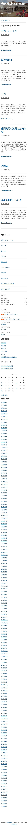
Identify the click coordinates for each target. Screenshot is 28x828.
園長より (3, 348)
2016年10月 (4, 724)
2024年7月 (4, 462)
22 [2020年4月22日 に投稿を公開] (9, 388)
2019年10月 (4, 622)
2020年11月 (4, 586)
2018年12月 (4, 651)
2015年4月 (4, 775)
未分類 (3, 354)
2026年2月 (4, 408)
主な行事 (3, 251)
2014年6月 (4, 803)
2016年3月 (4, 744)
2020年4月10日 (5, 169)
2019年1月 (4, 648)
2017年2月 (4, 713)
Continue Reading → (6, 50)
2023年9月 (4, 490)
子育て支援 (4, 351)
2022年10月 (4, 521)
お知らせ (3, 245)
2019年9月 (4, 625)
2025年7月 (4, 428)
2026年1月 (4, 411)
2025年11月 (4, 416)
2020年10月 (4, 589)
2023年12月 (4, 481)
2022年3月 (4, 541)
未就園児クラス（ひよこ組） (9, 357)
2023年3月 (4, 507)
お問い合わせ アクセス (7, 240)
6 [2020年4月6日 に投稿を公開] (1, 383)
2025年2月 (4, 442)
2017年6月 (4, 701)
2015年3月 (4, 778)
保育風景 (3, 343)
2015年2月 (4, 781)
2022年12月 (4, 515)
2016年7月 (4, 733)
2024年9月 (4, 456)
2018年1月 (4, 682)
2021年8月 (4, 560)
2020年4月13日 (5, 135)
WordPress (9, 822)
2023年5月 (4, 501)
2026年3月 (4, 405)
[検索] (15, 13)
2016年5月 (4, 738)
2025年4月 (4, 436)
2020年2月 (4, 611)
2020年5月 (4, 603)
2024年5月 (4, 467)
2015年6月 (4, 769)
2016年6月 (4, 735)
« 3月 (2, 395)
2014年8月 (4, 798)
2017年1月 (4, 716)
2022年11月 (4, 518)
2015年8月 (4, 764)
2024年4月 (4, 470)
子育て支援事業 (5, 267)
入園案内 (3, 256)
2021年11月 (4, 552)
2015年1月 (4, 783)
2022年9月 (4, 524)
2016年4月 (4, 741)
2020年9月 (4, 591)
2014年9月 (4, 795)
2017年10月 (4, 690)
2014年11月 (4, 789)
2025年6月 (4, 430)
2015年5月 (4, 772)
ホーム (2, 20)
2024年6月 (4, 464)
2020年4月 (4, 606)
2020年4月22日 (5, 98)
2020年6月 (4, 600)
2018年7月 (4, 665)
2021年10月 (4, 555)
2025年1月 (4, 445)
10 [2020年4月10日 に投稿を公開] (16, 383)
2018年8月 (4, 662)
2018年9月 (4, 659)
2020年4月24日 (5, 63)
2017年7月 (4, 699)
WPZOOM (14, 824)
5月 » (6, 395)
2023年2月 (4, 510)
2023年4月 (4, 504)
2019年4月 (4, 639)
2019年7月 (4, 631)
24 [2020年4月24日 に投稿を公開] (16, 388)
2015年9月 (4, 761)
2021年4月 (4, 572)
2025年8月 (4, 425)
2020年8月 (4, 594)
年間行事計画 (4, 278)
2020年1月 (4, 614)
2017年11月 (4, 687)
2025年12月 (4, 414)
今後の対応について (11, 200)
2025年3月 (4, 439)
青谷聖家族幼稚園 (14, 4)
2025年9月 (4, 422)
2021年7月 (4, 563)
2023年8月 (4, 493)
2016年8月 (4, 730)
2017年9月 (4, 693)
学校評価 (3, 273)
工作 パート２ (9, 31)
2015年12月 (4, 752)
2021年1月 (4, 580)
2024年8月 (4, 459)
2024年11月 (4, 450)
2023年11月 (4, 484)
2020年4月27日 (5, 35)
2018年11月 (4, 653)
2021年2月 (4, 577)
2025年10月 (4, 419)
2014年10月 (4, 792)
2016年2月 (4, 747)
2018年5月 (4, 670)
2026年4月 (4, 402)
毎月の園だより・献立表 (7, 283)
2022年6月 (4, 532)
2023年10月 (4, 487)
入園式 (4, 166)
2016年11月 (4, 721)
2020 (6, 20)
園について (4, 262)
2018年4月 (4, 673)
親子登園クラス (5, 289)
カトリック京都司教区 (7, 366)
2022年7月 (4, 529)
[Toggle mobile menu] (2, 12)
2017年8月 (4, 696)
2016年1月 (4, 750)
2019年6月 (4, 634)
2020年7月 (4, 597)
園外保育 (3, 345)
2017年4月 (4, 707)
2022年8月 (4, 526)
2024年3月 (4, 473)
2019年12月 (4, 617)
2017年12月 (4, 685)
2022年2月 (4, 543)
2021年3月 (4, 574)
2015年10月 (4, 758)
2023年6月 (4, 498)
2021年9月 (4, 558)
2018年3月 (4, 676)
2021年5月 (4, 569)
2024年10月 (4, 453)
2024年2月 (4, 476)
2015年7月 (4, 766)
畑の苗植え (6, 60)
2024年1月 (4, 478)
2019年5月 (4, 637)
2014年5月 (4, 806)
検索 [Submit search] (24, 13)
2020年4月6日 (5, 204)
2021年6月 (4, 566)
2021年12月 (4, 549)
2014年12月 (4, 786)
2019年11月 (4, 620)
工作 (3, 94)
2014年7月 (4, 800)
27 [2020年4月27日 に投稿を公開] (1, 391)
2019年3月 (4, 642)
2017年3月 (4, 710)
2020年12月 (4, 583)
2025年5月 (4, 433)
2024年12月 (4, 447)
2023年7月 (4, 495)
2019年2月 (4, 645)
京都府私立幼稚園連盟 (7, 369)
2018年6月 (4, 668)
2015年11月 (4, 755)
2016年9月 (4, 727)
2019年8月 (4, 628)
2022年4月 (4, 538)
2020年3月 (4, 608)
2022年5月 (4, 535)
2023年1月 (4, 512)
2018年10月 (4, 656)
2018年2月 (4, 679)
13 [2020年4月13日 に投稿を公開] (1, 385)
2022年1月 (4, 546)
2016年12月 (4, 718)
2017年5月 (4, 704)
